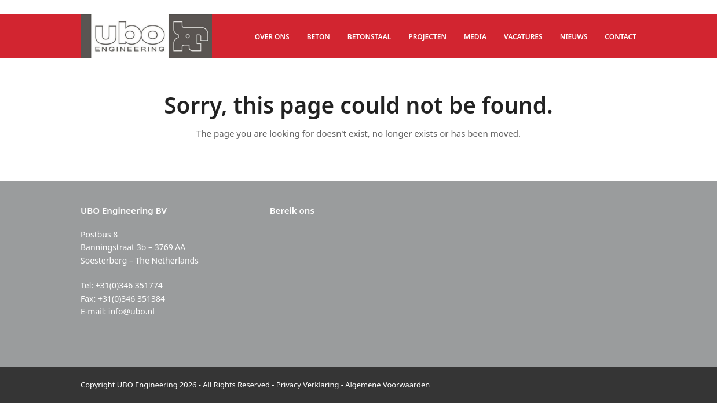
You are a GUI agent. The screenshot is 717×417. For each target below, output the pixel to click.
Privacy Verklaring (307, 384)
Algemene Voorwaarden (387, 384)
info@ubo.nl (131, 311)
